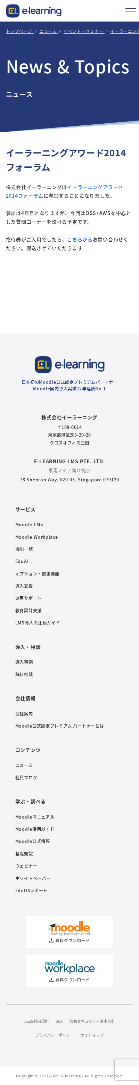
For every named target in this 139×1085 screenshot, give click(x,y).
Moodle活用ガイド (35, 829)
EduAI (22, 561)
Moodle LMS (29, 524)
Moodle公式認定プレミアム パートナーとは (59, 726)
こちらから (80, 239)
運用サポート (28, 598)
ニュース (24, 765)
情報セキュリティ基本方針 (92, 1021)
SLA (59, 1021)
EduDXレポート (31, 890)
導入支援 (24, 586)
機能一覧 (24, 549)
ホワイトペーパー (33, 878)
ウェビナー (26, 866)
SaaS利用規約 (36, 1021)
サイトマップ (92, 1035)
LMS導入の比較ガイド (37, 623)
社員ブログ (26, 778)
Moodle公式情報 (32, 841)
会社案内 (24, 714)
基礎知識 (24, 854)
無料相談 (24, 674)
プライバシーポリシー (54, 1035)
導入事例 (24, 662)
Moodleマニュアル (35, 817)
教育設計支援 (28, 610)
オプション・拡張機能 (37, 574)
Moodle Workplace (36, 537)
